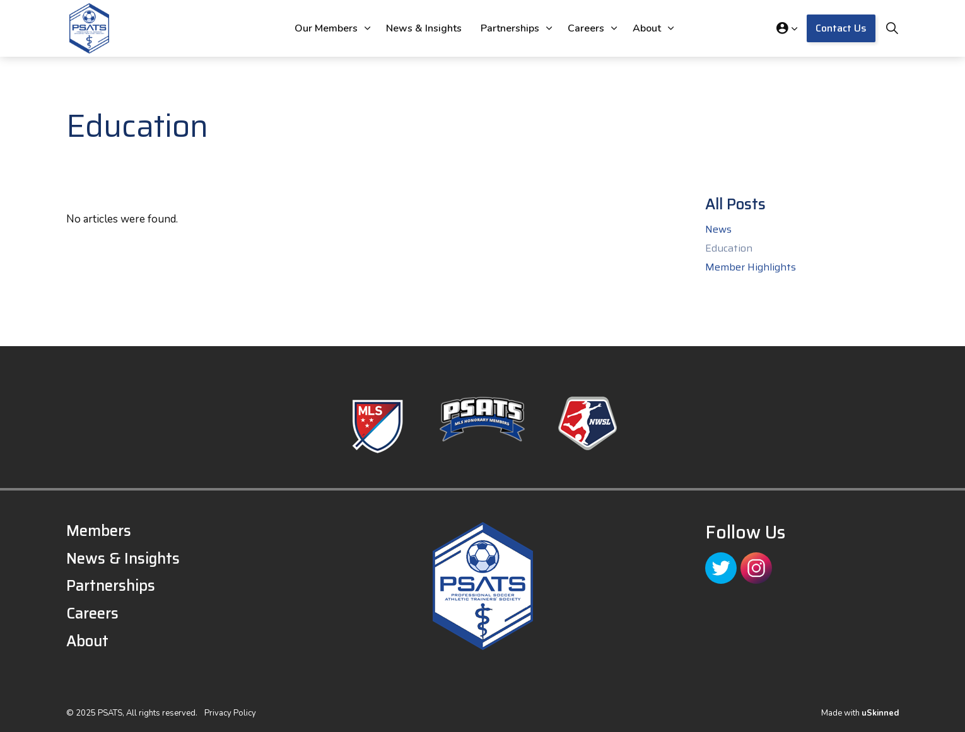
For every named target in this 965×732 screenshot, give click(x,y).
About (647, 28)
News (718, 229)
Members (98, 531)
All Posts (735, 204)
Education (728, 248)
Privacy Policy (230, 713)
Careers (586, 28)
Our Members (326, 28)
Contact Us (841, 28)
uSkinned (880, 713)
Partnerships (510, 28)
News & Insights (424, 28)
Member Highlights (750, 267)
